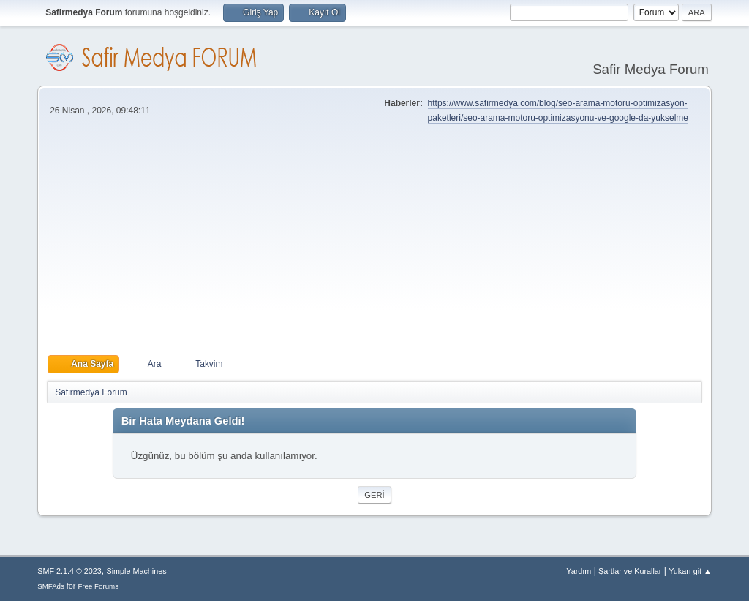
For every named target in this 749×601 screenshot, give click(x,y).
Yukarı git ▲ (690, 571)
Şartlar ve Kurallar (629, 571)
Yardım (578, 571)
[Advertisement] (374, 243)
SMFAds (50, 586)
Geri (374, 494)
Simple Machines (137, 571)
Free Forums (98, 586)
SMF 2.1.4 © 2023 (69, 571)
